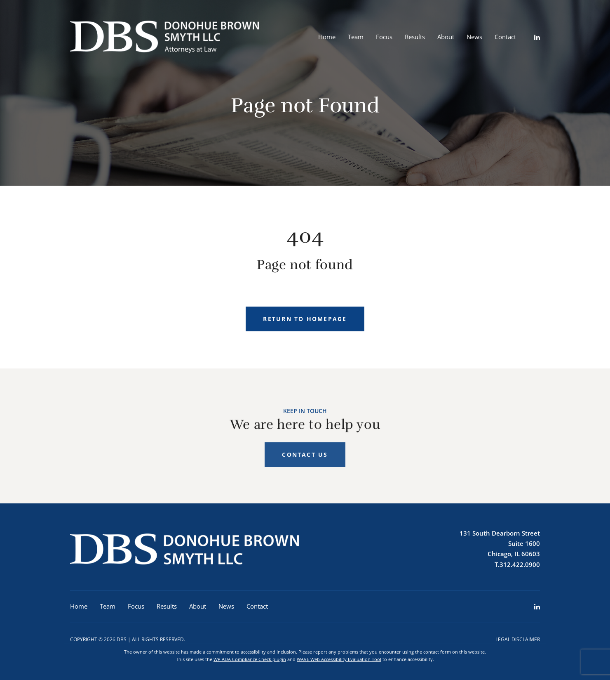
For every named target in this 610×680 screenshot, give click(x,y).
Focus (384, 37)
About (445, 37)
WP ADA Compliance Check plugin (250, 659)
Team (356, 37)
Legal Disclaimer (517, 639)
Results (415, 37)
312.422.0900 (520, 564)
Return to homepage (305, 319)
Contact (505, 37)
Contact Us (305, 460)
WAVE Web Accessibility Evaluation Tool (339, 659)
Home (327, 37)
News (474, 37)
